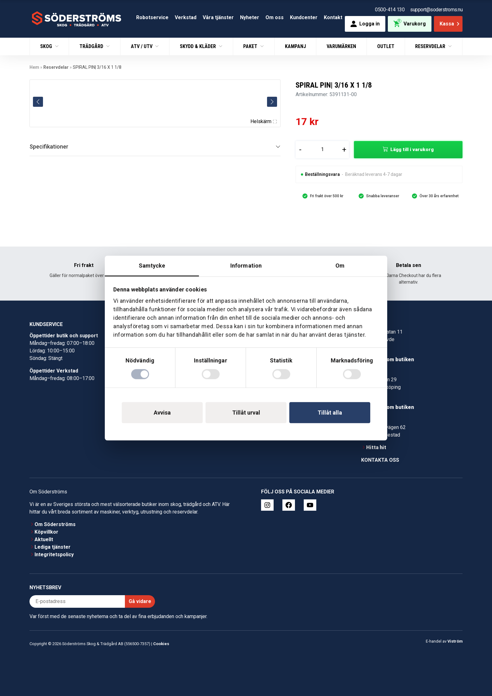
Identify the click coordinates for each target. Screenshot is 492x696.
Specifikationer (48, 146)
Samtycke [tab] (152, 265)
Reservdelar (431, 46)
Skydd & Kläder (198, 46)
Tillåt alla (330, 412)
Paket (251, 46)
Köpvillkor (46, 532)
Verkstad (185, 17)
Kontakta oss (380, 460)
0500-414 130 (389, 10)
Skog (46, 46)
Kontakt (333, 17)
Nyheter (249, 17)
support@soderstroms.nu (436, 10)
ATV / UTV (142, 46)
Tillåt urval (246, 412)
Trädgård (91, 46)
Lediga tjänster (53, 547)
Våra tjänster (218, 17)
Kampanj (295, 46)
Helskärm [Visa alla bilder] (263, 121)
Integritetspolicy (54, 554)
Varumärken (341, 46)
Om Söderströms (55, 524)
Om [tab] (340, 265)
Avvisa (162, 412)
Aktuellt (44, 539)
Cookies (161, 643)
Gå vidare (140, 601)
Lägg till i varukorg (412, 149)
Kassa (450, 24)
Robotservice (152, 17)
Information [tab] (246, 265)
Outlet (385, 46)
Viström (455, 641)
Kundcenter (304, 17)
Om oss (274, 17)
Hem (34, 67)
